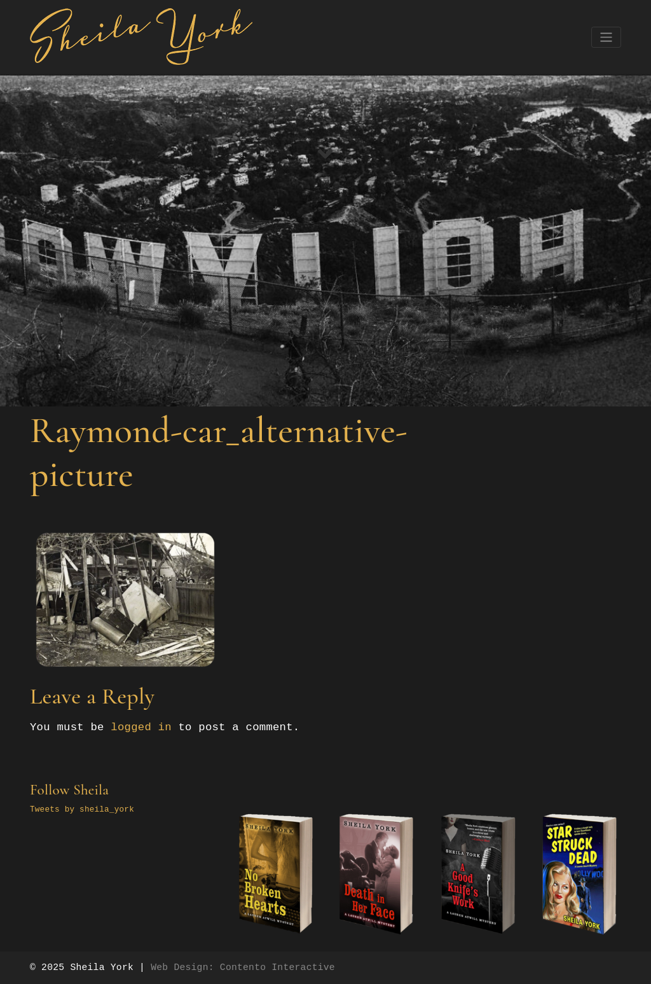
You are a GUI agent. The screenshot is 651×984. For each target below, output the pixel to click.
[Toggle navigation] (606, 37)
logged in (141, 727)
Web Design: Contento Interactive (243, 967)
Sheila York (102, 967)
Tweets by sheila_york (82, 809)
